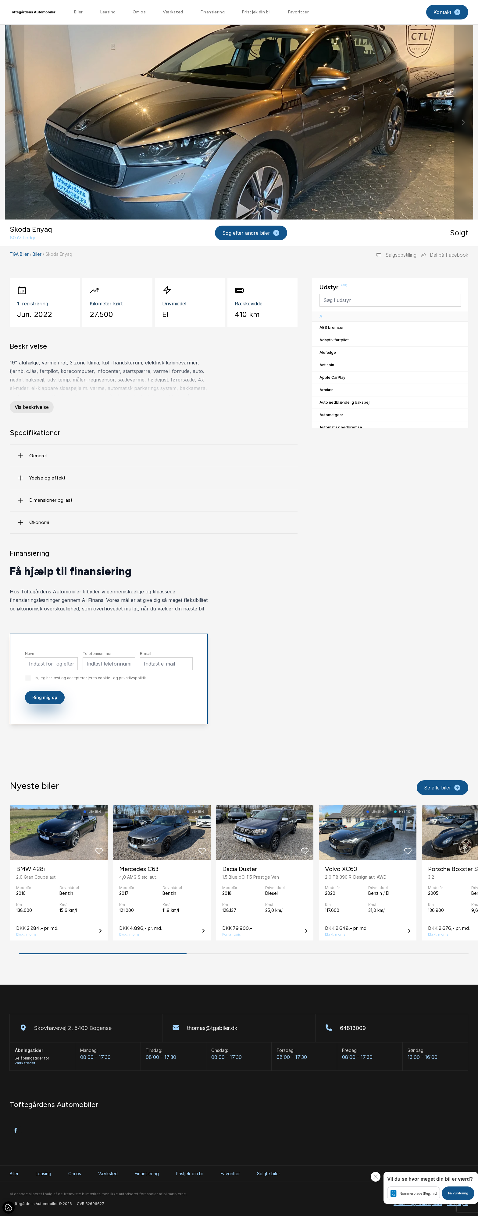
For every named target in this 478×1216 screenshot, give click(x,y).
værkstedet (25, 1063)
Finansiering (212, 12)
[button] (463, 122)
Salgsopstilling (396, 255)
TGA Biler (19, 254)
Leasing (108, 12)
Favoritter (298, 12)
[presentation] (225, 734)
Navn (29, 677)
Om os (139, 12)
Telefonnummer (97, 677)
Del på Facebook (444, 255)
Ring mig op (44, 721)
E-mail (145, 677)
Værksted (173, 12)
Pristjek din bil (256, 12)
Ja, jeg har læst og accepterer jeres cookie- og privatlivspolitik (90, 701)
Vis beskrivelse (32, 407)
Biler (78, 12)
